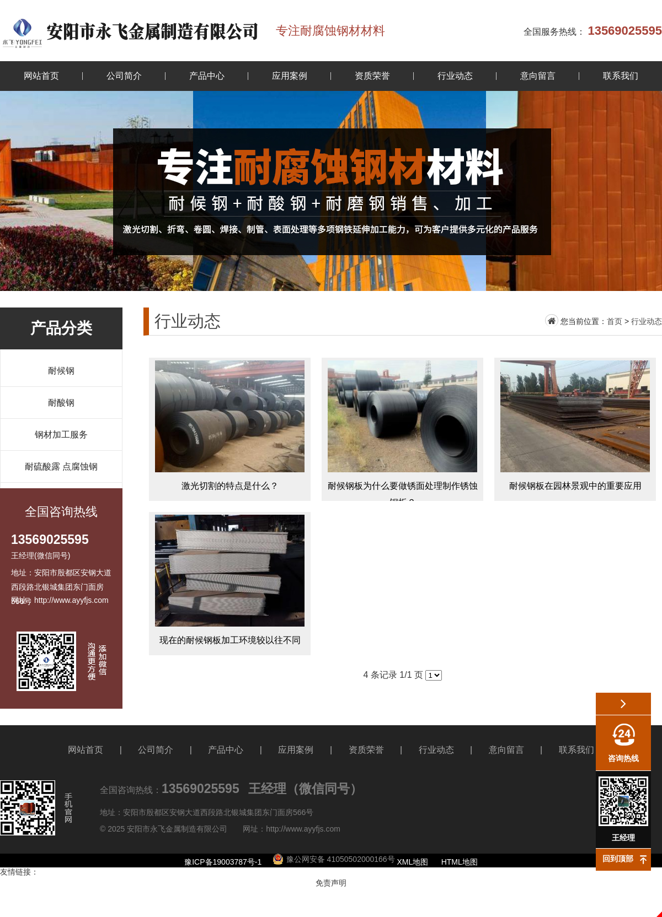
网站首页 (41, 75)
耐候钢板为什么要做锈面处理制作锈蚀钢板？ (402, 429)
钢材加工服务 (61, 434)
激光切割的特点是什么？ (230, 429)
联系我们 (620, 75)
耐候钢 (61, 370)
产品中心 (207, 75)
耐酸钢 (61, 402)
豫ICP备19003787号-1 (222, 861)
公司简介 (124, 75)
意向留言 (538, 75)
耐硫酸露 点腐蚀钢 (61, 466)
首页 (614, 321)
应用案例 (289, 75)
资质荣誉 (372, 75)
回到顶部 (617, 858)
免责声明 (331, 882)
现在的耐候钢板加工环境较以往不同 (230, 583)
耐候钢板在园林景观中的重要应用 (575, 429)
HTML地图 (459, 861)
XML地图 (413, 861)
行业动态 (455, 75)
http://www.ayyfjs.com (303, 828)
